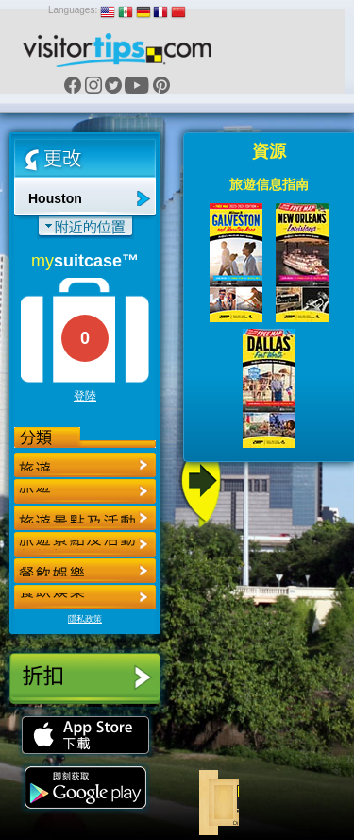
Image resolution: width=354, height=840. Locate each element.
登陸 (85, 396)
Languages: (72, 10)
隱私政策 (85, 619)
